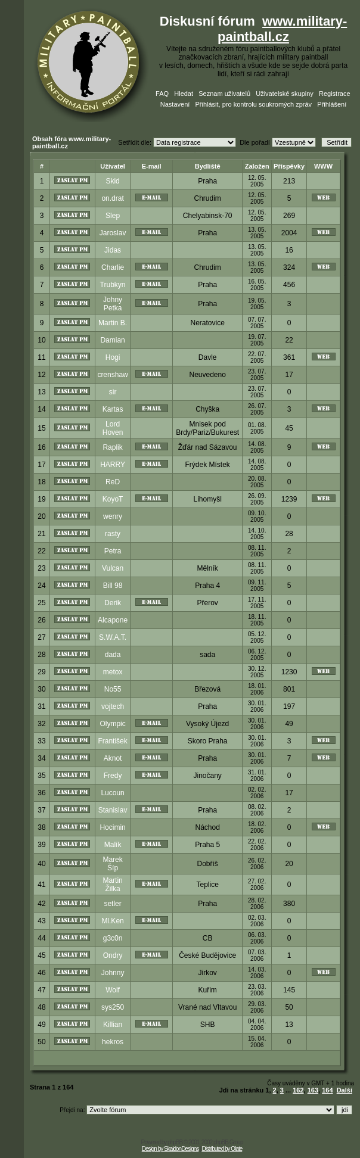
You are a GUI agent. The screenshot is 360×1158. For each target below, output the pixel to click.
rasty (112, 534)
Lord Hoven (113, 428)
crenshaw (112, 375)
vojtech (112, 706)
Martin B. (112, 323)
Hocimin (112, 827)
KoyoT (113, 499)
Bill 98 (113, 585)
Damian (112, 340)
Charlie (112, 267)
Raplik (112, 447)
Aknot (113, 758)
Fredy (113, 775)
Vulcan (112, 568)
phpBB (174, 1142)
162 (298, 1090)
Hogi (112, 357)
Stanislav (113, 810)
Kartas (113, 409)
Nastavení (175, 104)
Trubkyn (113, 285)
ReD (112, 482)
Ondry (113, 955)
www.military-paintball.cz (282, 29)
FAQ (162, 93)
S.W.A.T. (112, 637)
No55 (113, 689)
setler (112, 903)
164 (327, 1090)
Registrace (334, 93)
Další (344, 1090)
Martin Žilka (112, 884)
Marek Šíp (112, 863)
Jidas (112, 250)
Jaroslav (113, 233)
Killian (112, 1024)
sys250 (112, 1007)
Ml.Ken (112, 921)
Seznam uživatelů (224, 93)
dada (113, 654)
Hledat (183, 93)
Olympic (112, 724)
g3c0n (113, 938)
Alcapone (113, 620)
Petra (113, 551)
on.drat (112, 198)
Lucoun (112, 793)
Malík (113, 845)
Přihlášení (331, 104)
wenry (112, 516)
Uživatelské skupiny (285, 93)
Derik (112, 603)
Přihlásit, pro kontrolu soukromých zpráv (253, 104)
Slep (112, 215)
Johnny (113, 973)
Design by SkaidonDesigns (170, 1148)
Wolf (112, 990)
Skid (112, 181)
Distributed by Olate (221, 1148)
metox (113, 672)
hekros (112, 1042)
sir (113, 392)
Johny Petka (112, 303)
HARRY (112, 464)
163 (313, 1090)
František (112, 741)
